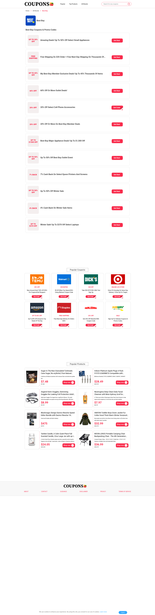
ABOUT (26, 491)
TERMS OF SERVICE (125, 491)
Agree (123, 612)
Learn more (103, 612)
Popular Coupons (77, 270)
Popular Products (77, 364)
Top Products (73, 4)
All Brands (84, 4)
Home (27, 11)
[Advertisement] (77, 248)
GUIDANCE (63, 491)
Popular (62, 4)
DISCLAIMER (84, 491)
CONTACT (44, 491)
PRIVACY (103, 491)
